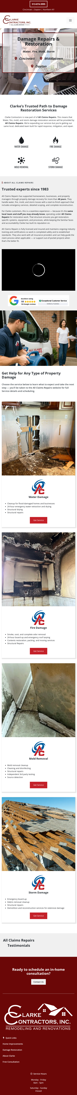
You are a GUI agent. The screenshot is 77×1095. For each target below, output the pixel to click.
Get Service (38, 520)
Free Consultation (11, 1061)
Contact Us (38, 982)
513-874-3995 (38, 4)
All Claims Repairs (42, 387)
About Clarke (9, 1055)
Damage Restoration (12, 1049)
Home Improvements (13, 1044)
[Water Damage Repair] (21, 140)
